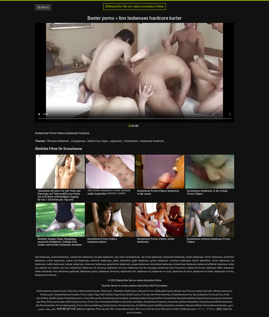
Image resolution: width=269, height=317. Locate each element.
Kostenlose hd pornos (155, 301)
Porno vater (87, 294)
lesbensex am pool (117, 267)
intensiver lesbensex (95, 264)
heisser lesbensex (74, 264)
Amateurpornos (126, 305)
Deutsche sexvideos (132, 301)
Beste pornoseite (56, 301)
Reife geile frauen (164, 291)
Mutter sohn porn (223, 291)
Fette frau (72, 291)
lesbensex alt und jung (94, 267)
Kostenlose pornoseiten (66, 294)
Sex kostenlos (200, 294)
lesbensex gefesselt (68, 271)
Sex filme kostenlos (161, 294)
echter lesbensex (213, 257)
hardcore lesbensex (180, 260)
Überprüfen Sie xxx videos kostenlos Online (134, 6)
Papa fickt (119, 294)
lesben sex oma (61, 267)
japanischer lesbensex (118, 264)
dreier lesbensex (194, 257)
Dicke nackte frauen (89, 291)
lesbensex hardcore (152, 141)
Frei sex (146, 294)
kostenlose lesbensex (161, 264)
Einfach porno (133, 294)
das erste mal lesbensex (127, 257)
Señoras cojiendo (85, 309)
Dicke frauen (59, 291)
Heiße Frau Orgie (97, 141)
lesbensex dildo (214, 267)
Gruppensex (78, 141)
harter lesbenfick (201, 260)
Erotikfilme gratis (145, 305)
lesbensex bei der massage (142, 267)
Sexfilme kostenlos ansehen (170, 305)
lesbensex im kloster (45, 275)
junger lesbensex (140, 264)
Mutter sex (180, 291)
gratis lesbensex (159, 260)
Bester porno (101, 18)
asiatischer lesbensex (81, 257)
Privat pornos (216, 294)
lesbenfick (75, 267)
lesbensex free (49, 271)
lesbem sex (45, 267)
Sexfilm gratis (56, 298)
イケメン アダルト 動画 (208, 309)
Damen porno (110, 305)
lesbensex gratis (89, 271)
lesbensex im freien (203, 271)
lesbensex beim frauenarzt (172, 267)
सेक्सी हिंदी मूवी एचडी (66, 309)
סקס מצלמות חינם (150, 309)
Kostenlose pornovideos (115, 298)
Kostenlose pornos (182, 294)
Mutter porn (130, 291)
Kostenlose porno (74, 298)
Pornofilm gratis (92, 298)
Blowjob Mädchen (58, 141)
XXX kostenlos (44, 291)
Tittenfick (118, 291)
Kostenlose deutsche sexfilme (180, 298)
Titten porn (106, 291)
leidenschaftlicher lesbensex (213, 264)
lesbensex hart (128, 271)
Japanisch (116, 141)
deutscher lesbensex (174, 257)
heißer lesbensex (55, 264)
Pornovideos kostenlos (215, 305)
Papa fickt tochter (103, 294)
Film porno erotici (170, 309)
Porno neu (93, 301)
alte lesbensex (42, 257)
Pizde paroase (187, 309)
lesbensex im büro (182, 271)
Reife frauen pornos (76, 301)
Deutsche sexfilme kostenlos (183, 301)
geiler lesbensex (140, 260)
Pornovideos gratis (66, 305)
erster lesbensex (56, 260)
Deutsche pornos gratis (209, 298)
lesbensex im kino (224, 271)
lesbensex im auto (162, 271)
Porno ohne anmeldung (89, 305)
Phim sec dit (102, 309)
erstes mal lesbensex (77, 260)
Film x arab (115, 309)
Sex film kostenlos (45, 305)
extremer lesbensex (100, 260)
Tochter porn (46, 294)
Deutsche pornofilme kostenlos (215, 301)
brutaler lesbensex (103, 257)
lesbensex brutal (196, 267)
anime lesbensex (60, 257)
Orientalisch (131, 141)
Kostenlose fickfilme (110, 301)
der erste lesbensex (151, 257)
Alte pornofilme (194, 305)
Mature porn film (131, 309)
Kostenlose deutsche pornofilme (146, 298)
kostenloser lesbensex (185, 264)
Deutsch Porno (146, 291)
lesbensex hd (144, 271)
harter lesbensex (221, 260)
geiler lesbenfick (121, 260)
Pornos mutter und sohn (200, 291)
